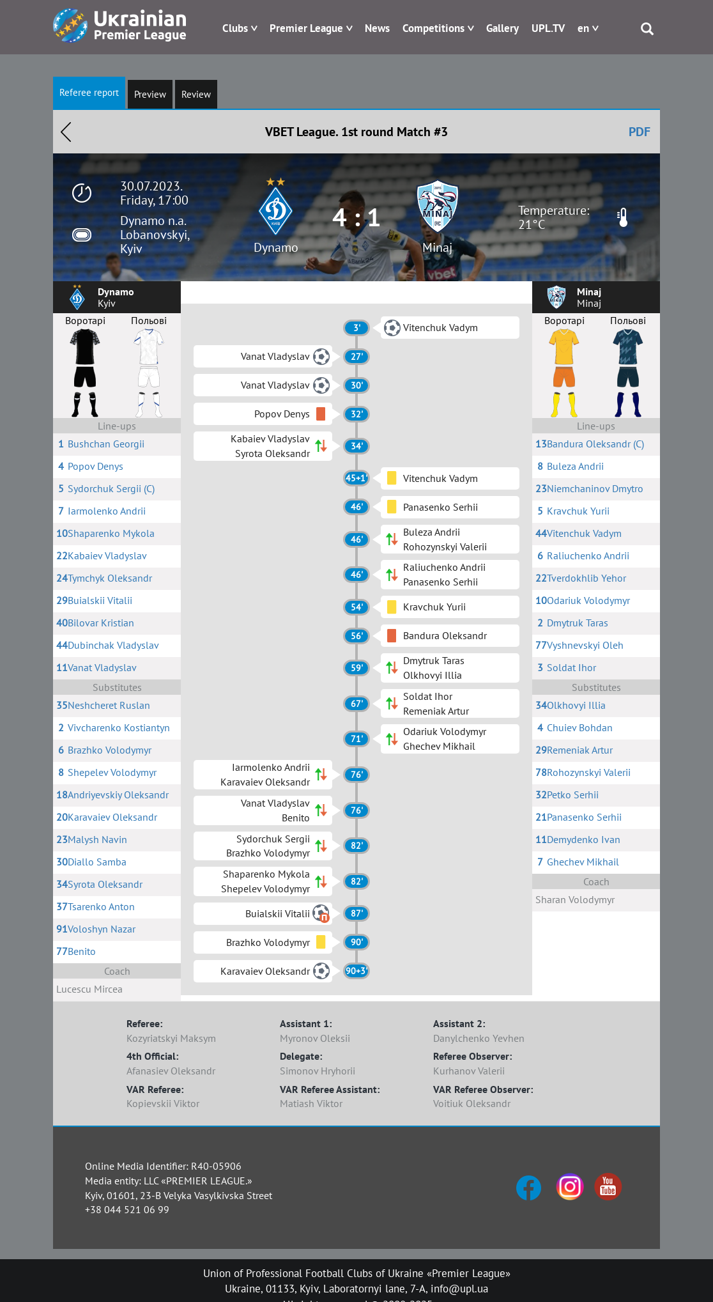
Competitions (433, 28)
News (377, 28)
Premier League (306, 28)
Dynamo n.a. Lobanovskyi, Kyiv (154, 234)
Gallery (502, 28)
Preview (150, 94)
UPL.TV (548, 28)
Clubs (235, 28)
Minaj (437, 247)
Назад (65, 132)
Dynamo (276, 247)
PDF (639, 131)
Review (196, 94)
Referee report (89, 92)
